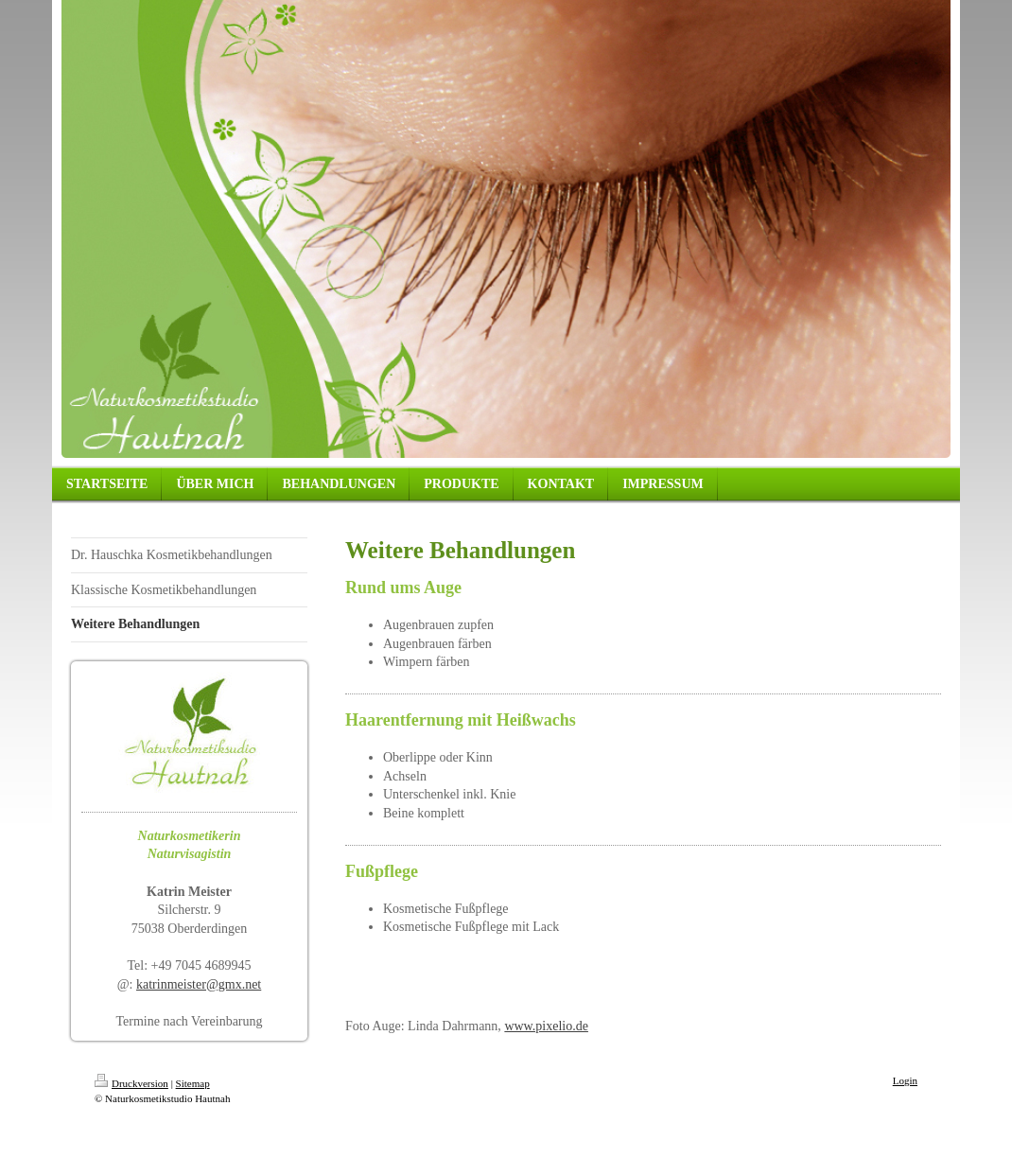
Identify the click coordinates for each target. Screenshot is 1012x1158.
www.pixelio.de (546, 1026)
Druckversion (131, 1083)
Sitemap (193, 1083)
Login (905, 1080)
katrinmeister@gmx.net (198, 984)
